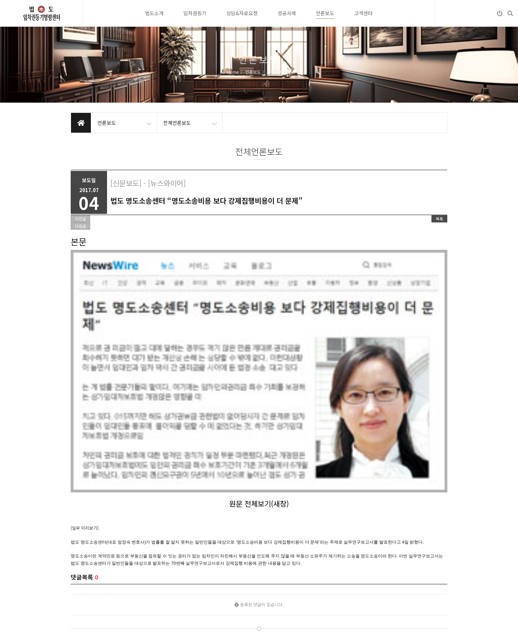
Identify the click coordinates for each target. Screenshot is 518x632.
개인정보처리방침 (86, 622)
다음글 (80, 226)
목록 (439, 218)
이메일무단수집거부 (128, 622)
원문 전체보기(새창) (259, 318)
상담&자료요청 (242, 13)
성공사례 (287, 13)
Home (233, 71)
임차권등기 (194, 13)
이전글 (80, 218)
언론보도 (325, 13)
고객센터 (363, 13)
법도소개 (154, 13)
